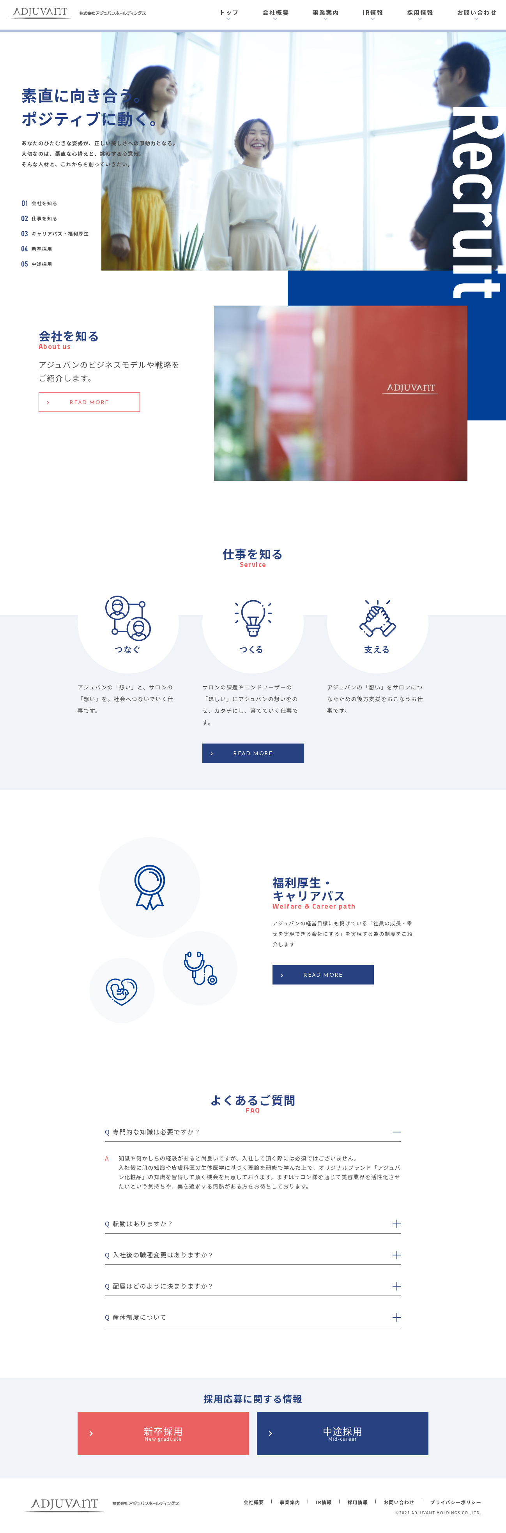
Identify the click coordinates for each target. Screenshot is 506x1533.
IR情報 (373, 12)
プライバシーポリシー (455, 1502)
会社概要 (276, 12)
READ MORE (89, 403)
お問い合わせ (477, 12)
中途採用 (343, 1433)
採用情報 (420, 12)
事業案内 (326, 12)
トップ (229, 12)
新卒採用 (163, 1433)
